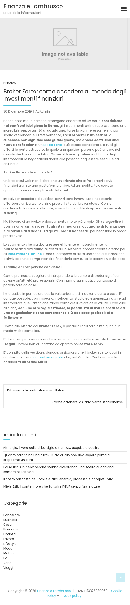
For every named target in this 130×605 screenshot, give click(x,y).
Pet (6, 558)
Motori (8, 553)
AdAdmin (42, 111)
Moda (7, 548)
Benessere (11, 515)
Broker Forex (53, 144)
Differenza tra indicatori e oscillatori (35, 390)
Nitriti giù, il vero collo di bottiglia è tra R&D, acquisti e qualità (51, 447)
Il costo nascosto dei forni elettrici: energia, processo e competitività (58, 479)
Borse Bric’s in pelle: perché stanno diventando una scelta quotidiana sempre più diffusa (58, 469)
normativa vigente (48, 357)
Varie (7, 563)
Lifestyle (9, 543)
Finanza (9, 83)
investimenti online (25, 254)
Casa (7, 524)
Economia (11, 529)
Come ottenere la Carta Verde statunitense (87, 402)
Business (10, 519)
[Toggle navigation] (124, 9)
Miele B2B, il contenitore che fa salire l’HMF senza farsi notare (51, 486)
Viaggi (8, 567)
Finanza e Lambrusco (33, 6)
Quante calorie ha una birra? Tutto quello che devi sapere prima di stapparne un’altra (56, 457)
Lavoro (8, 539)
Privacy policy (70, 595)
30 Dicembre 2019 (17, 111)
